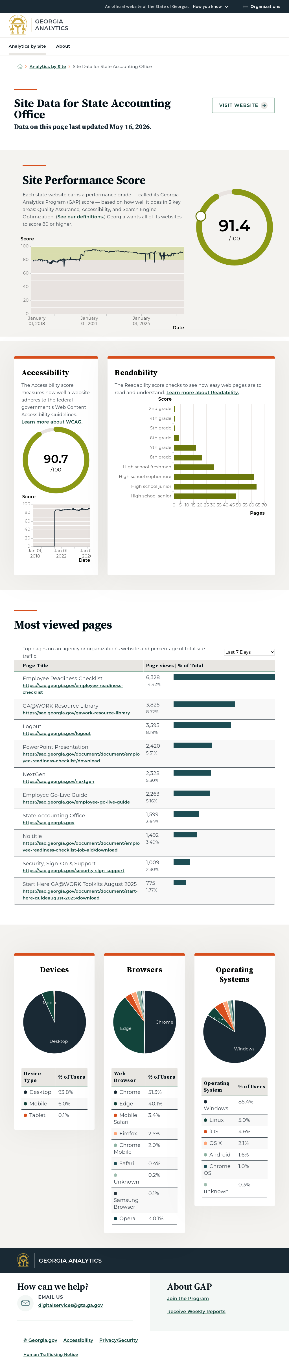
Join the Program (188, 1298)
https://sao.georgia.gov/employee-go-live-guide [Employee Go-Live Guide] (76, 802)
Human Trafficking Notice (50, 1354)
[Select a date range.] (249, 652)
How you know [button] (207, 6)
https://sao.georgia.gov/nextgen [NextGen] (58, 781)
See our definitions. (81, 217)
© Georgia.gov (40, 1340)
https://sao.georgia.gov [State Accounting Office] (48, 822)
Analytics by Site (47, 66)
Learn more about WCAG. (52, 422)
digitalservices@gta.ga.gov (70, 1305)
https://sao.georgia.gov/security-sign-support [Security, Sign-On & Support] (73, 870)
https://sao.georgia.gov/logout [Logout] (57, 733)
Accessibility (78, 1340)
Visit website (243, 105)
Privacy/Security (118, 1340)
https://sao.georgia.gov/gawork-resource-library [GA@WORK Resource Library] (76, 713)
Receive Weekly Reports (196, 1311)
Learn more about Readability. (203, 392)
